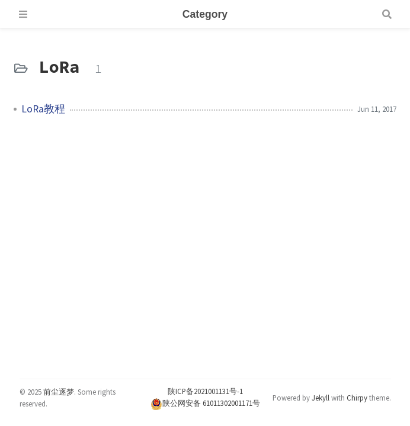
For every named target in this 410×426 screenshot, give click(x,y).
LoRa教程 (43, 108)
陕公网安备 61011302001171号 (205, 403)
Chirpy (357, 397)
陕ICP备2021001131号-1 (205, 391)
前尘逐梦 (58, 391)
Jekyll (320, 397)
